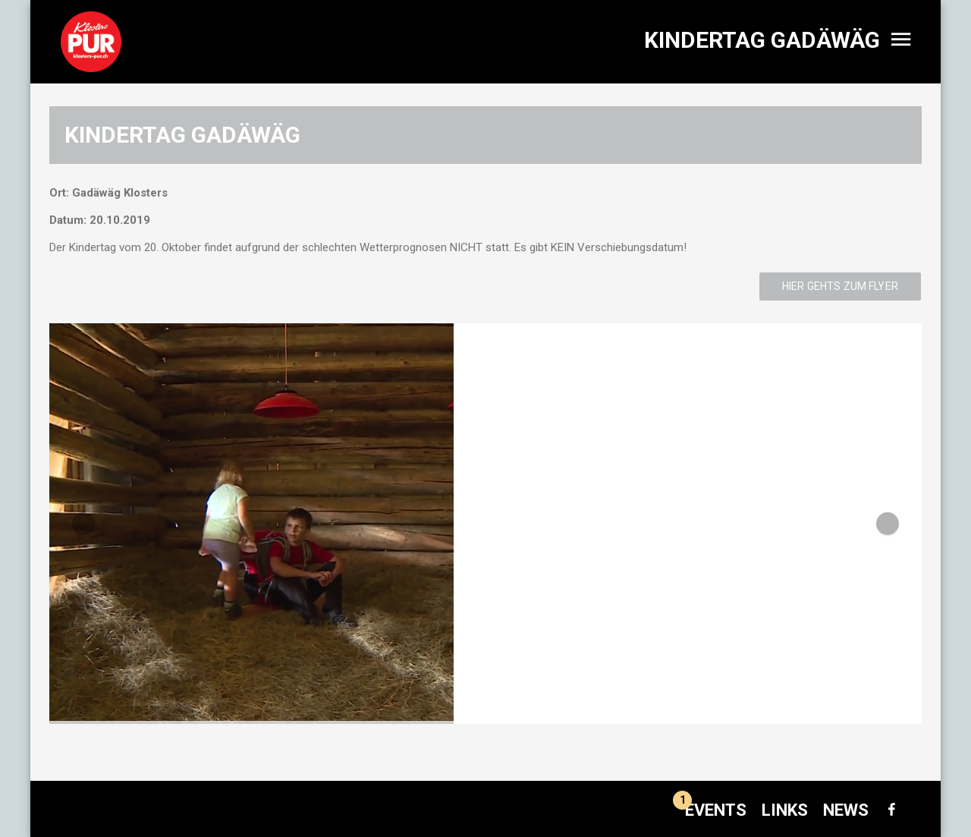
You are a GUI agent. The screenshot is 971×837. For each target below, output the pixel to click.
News (846, 810)
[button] (83, 523)
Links (785, 810)
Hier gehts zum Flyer (840, 286)
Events (709, 810)
